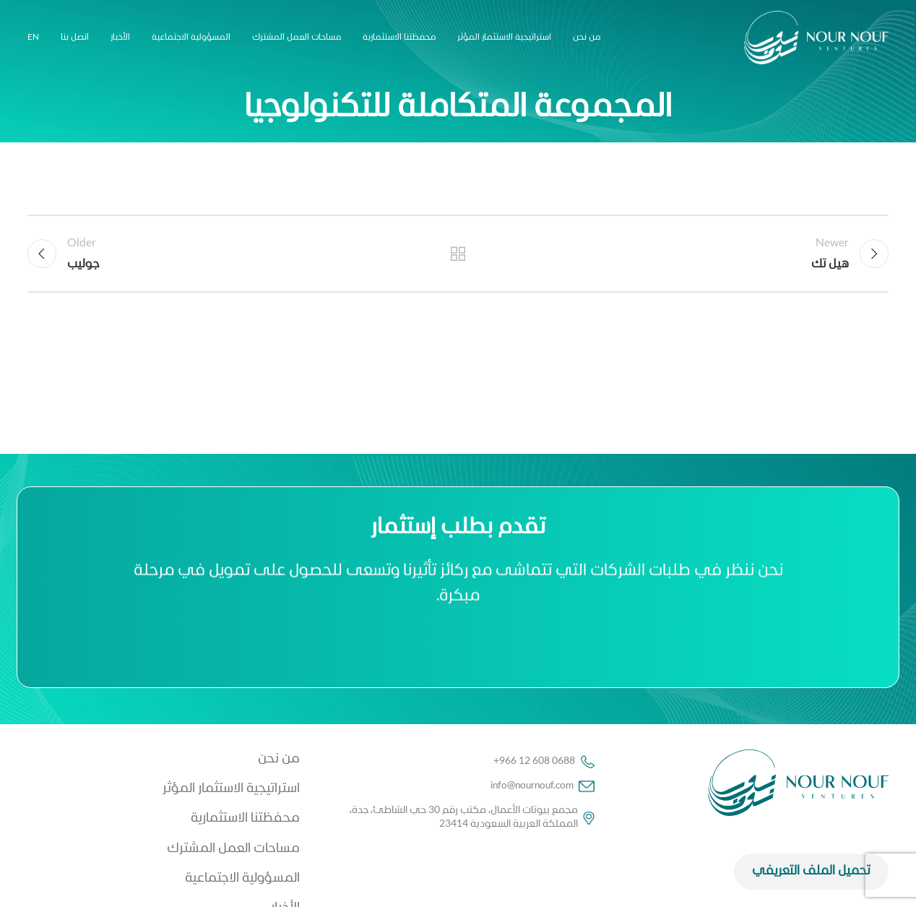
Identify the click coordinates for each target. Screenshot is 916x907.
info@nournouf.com (542, 786)
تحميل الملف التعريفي (811, 888)
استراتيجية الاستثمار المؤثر (231, 789)
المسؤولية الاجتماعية (242, 878)
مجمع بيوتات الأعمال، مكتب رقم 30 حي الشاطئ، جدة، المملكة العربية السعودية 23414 (472, 817)
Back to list (458, 253)
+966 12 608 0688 (544, 761)
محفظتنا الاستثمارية (245, 818)
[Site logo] (816, 38)
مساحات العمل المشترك (233, 849)
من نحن (279, 759)
